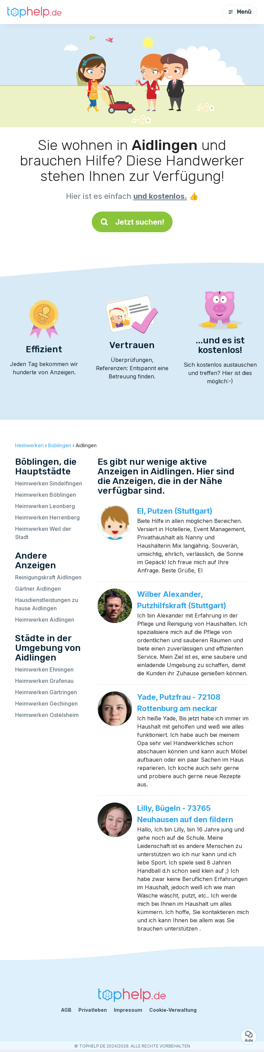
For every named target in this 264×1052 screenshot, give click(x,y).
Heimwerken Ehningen (44, 669)
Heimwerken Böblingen (45, 494)
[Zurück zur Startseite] (34, 12)
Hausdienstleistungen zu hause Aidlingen (46, 604)
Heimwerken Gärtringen (46, 692)
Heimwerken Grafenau (44, 680)
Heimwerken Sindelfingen (48, 483)
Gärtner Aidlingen (38, 588)
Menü (239, 12)
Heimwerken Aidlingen (44, 619)
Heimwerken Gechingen (46, 703)
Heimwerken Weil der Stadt (43, 532)
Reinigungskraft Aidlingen (48, 577)
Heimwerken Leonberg (45, 506)
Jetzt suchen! (132, 221)
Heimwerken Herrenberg (47, 517)
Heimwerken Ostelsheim (47, 714)
